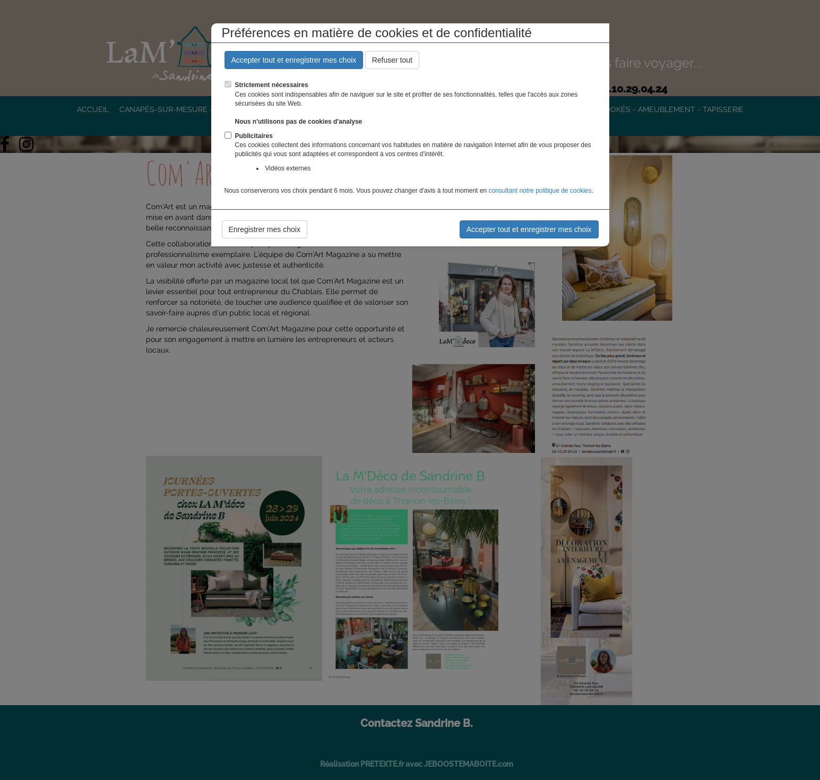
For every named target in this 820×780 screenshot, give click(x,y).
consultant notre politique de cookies (539, 190)
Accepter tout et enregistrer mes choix (294, 60)
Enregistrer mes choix (264, 229)
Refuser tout (392, 60)
